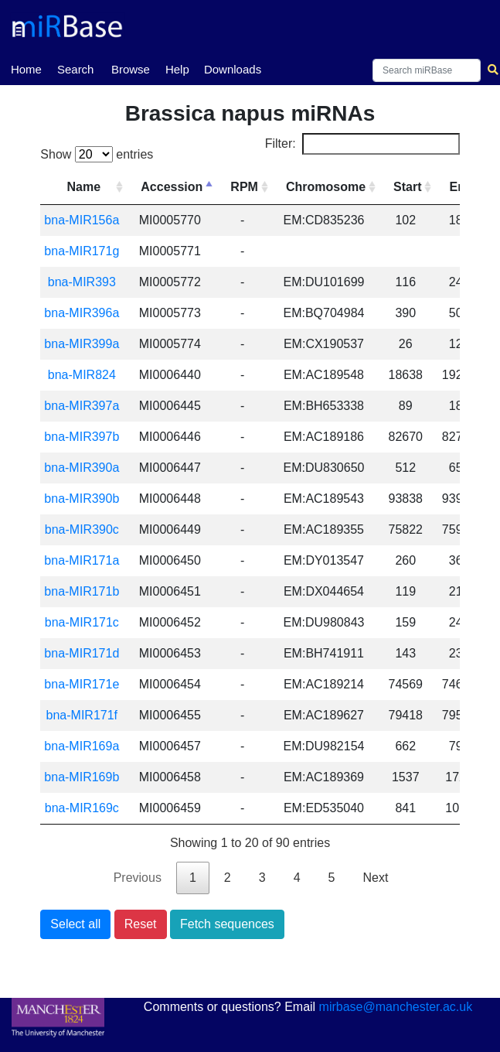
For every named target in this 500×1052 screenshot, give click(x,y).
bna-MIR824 (82, 374)
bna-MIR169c (82, 808)
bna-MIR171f (82, 715)
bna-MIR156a (81, 220)
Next (375, 877)
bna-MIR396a (81, 312)
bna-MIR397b (81, 436)
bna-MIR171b (81, 591)
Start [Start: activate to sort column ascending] (407, 186)
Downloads (232, 69)
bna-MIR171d (81, 653)
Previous (138, 877)
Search (75, 69)
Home (26, 68)
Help (177, 69)
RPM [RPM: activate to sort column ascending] (244, 186)
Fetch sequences (227, 924)
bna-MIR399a (81, 343)
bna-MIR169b (81, 777)
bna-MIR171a (81, 560)
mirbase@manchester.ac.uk (396, 1006)
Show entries (96, 154)
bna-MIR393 (82, 282)
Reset (140, 924)
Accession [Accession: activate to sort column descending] (171, 186)
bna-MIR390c (82, 529)
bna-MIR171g (81, 251)
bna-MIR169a (81, 746)
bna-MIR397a (81, 405)
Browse (130, 69)
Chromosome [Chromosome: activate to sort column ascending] (326, 186)
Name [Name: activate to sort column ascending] (84, 186)
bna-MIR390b (81, 498)
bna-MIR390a (81, 467)
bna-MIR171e (81, 684)
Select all (75, 924)
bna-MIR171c (82, 622)
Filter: (362, 144)
